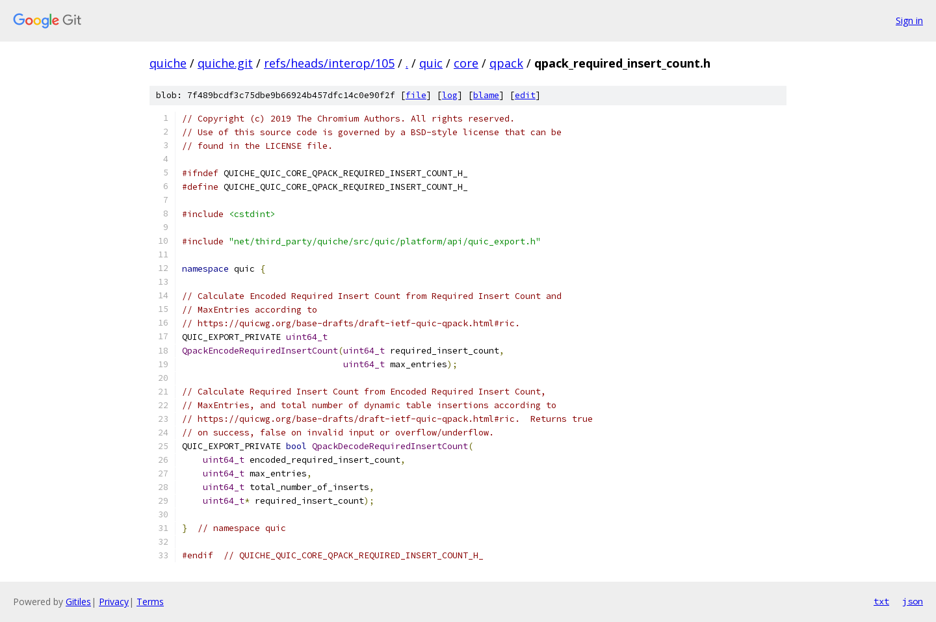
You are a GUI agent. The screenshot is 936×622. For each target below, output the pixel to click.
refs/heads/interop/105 (329, 63)
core (466, 63)
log (450, 95)
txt (881, 601)
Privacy (114, 601)
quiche (168, 63)
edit (525, 95)
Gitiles (78, 601)
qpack (506, 63)
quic (431, 63)
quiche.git (225, 63)
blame (486, 95)
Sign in (909, 20)
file (416, 95)
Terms (150, 601)
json (912, 601)
